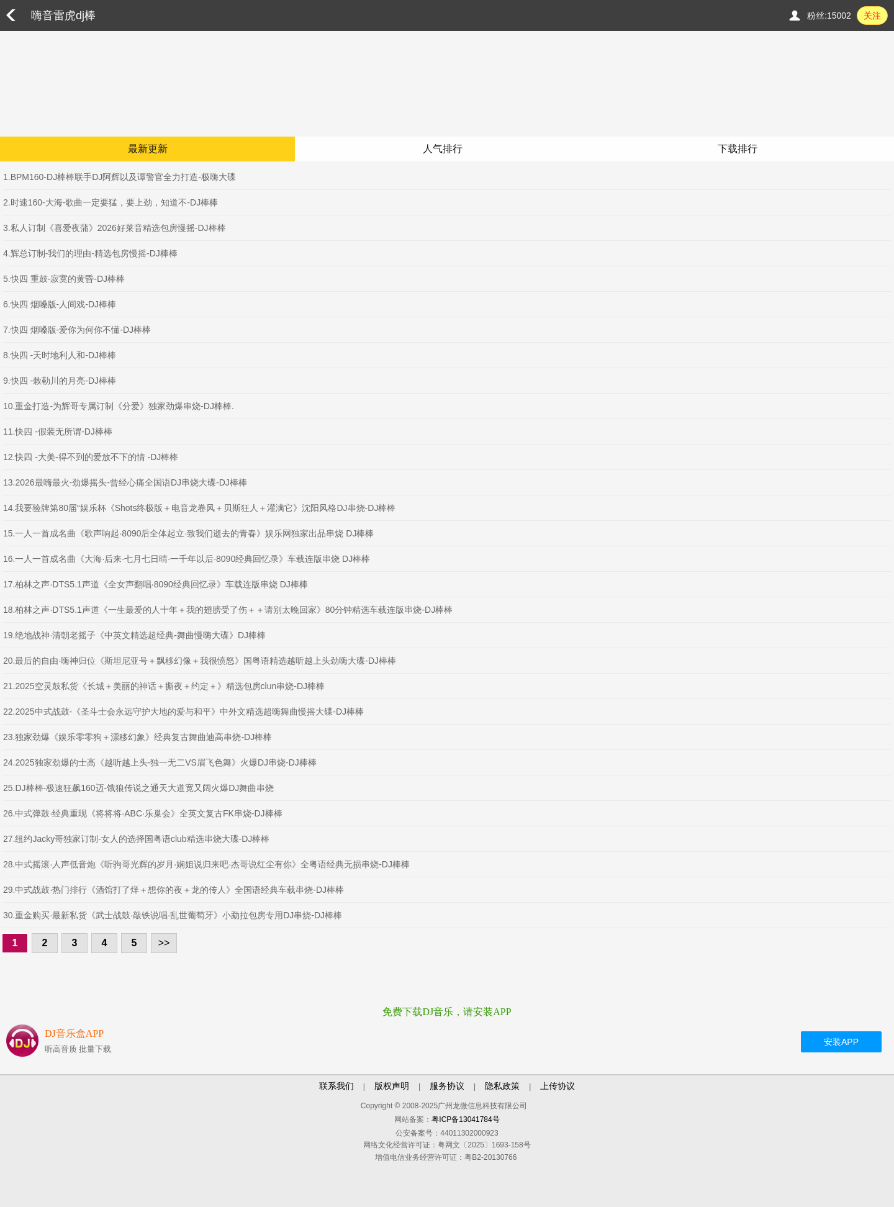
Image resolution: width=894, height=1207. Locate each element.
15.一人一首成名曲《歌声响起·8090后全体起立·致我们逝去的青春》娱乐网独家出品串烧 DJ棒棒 (188, 533)
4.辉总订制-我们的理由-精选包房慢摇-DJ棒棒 (90, 253)
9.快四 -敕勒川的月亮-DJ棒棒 (59, 381)
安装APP (841, 1042)
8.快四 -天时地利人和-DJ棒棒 (59, 355)
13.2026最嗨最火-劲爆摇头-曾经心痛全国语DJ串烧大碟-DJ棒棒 (125, 482)
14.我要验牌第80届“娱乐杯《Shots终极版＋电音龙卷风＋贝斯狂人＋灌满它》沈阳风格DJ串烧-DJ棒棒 (199, 508)
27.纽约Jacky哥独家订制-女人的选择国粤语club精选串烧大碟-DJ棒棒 (136, 839)
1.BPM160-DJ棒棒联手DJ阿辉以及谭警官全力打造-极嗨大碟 (119, 177)
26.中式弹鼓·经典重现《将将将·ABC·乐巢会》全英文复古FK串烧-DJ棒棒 (142, 813)
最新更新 (148, 148)
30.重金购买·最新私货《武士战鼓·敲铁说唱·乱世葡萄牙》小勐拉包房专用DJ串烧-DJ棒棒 (172, 915)
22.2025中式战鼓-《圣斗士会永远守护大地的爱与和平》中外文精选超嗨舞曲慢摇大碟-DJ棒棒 (183, 712)
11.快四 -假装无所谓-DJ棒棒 (57, 431)
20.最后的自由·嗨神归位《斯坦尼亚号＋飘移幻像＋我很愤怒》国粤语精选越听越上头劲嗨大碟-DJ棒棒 (199, 661)
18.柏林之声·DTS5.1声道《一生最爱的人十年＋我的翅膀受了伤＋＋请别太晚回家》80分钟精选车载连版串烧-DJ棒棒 (228, 610)
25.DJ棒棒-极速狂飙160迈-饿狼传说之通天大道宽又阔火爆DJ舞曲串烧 (138, 788)
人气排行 (443, 148)
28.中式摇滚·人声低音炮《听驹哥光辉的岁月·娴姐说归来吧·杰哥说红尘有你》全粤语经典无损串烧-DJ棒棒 (206, 864)
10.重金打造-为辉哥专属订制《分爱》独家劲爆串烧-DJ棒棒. (118, 406)
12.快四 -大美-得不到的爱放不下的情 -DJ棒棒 (90, 457)
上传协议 (557, 1086)
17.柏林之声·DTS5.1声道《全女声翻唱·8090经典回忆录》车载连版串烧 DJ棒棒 (155, 584)
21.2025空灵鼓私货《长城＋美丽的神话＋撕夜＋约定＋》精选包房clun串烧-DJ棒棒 (164, 686)
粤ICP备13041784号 (465, 1119)
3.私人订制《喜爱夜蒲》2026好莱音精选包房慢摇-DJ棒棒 (114, 228)
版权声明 (391, 1086)
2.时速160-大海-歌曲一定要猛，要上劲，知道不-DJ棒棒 (110, 202)
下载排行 (737, 148)
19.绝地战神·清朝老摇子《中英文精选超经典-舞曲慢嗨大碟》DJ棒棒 (134, 635)
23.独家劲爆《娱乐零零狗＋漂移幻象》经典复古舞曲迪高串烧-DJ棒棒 (137, 737)
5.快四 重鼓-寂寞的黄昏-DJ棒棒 (64, 279)
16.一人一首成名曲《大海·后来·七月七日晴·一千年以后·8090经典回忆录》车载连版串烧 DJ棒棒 (186, 559)
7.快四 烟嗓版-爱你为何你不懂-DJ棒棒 (77, 330)
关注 (872, 15)
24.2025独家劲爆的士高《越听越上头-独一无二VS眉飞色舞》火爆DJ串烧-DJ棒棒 (160, 762)
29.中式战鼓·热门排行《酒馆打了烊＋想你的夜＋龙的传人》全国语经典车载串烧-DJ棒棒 (173, 890)
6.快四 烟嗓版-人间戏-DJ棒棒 (59, 304)
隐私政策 (502, 1086)
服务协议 (447, 1086)
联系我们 (336, 1086)
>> (164, 943)
